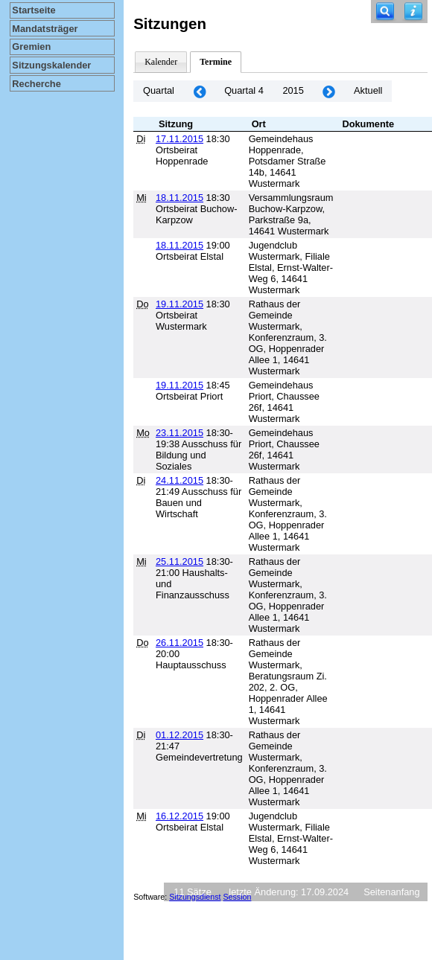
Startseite (33, 10)
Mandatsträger (44, 28)
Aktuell (368, 90)
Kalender (160, 62)
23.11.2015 (179, 432)
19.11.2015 (179, 304)
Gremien (31, 46)
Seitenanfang (391, 891)
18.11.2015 (179, 197)
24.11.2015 (179, 480)
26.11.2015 (179, 642)
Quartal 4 (244, 90)
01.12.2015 (179, 734)
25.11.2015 (179, 561)
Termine (216, 62)
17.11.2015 (179, 138)
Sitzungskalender (51, 65)
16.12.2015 (179, 816)
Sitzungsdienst (194, 896)
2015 (292, 90)
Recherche (36, 83)
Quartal (158, 90)
